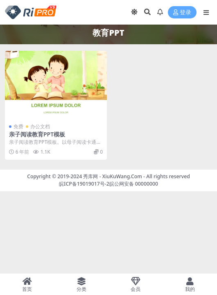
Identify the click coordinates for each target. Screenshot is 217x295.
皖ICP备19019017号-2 (84, 183)
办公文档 (40, 126)
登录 (182, 12)
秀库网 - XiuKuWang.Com (113, 176)
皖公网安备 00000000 (133, 183)
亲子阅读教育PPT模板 (37, 134)
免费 (18, 126)
